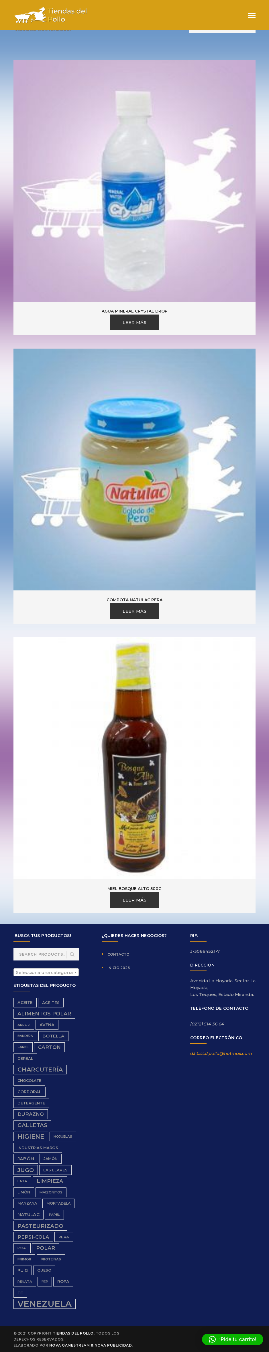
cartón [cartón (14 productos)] (49, 1047)
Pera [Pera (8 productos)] (63, 1237)
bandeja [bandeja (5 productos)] (25, 1036)
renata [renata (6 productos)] (24, 1282)
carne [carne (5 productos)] (23, 1047)
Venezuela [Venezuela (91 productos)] (44, 1304)
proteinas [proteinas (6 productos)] (51, 1259)
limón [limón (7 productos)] (23, 1192)
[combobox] (46, 972)
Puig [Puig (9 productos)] (22, 1270)
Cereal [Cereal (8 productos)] (25, 1058)
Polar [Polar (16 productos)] (45, 1248)
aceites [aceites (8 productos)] (51, 1002)
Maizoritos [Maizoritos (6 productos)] (51, 1192)
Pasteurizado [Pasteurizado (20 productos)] (40, 1225)
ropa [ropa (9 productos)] (63, 1281)
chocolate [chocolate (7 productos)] (29, 1080)
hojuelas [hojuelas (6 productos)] (63, 1136)
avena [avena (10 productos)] (47, 1024)
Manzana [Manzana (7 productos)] (27, 1203)
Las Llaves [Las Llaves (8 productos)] (55, 1170)
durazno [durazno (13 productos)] (30, 1114)
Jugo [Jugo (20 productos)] (25, 1170)
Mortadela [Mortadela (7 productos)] (58, 1203)
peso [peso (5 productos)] (22, 1248)
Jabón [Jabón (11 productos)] (25, 1158)
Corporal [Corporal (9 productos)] (29, 1091)
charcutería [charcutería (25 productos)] (40, 1069)
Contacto (118, 954)
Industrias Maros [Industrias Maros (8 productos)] (37, 1147)
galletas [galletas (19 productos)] (32, 1125)
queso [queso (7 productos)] (44, 1270)
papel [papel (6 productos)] (54, 1215)
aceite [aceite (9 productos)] (25, 1002)
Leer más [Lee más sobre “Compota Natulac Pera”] (134, 611)
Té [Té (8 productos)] (20, 1292)
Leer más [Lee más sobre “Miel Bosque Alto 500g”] (134, 900)
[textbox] (46, 972)
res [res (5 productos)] (45, 1281)
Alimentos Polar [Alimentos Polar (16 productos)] (44, 1014)
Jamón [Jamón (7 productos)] (51, 1159)
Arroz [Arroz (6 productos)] (23, 1025)
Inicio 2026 (118, 968)
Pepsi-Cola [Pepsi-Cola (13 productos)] (33, 1237)
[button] (232, 1339)
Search (72, 954)
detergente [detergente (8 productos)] (31, 1103)
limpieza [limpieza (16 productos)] (50, 1181)
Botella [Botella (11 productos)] (53, 1036)
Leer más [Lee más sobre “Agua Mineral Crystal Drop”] (134, 322)
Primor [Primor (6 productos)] (24, 1259)
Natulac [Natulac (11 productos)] (28, 1214)
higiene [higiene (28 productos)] (30, 1136)
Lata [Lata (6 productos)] (22, 1181)
